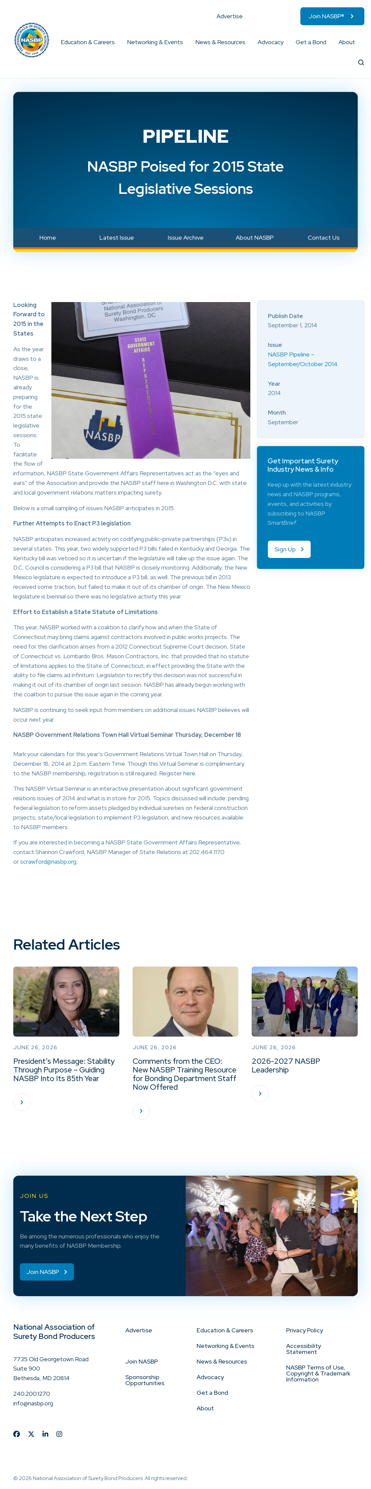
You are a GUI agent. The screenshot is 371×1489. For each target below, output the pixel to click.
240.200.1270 (31, 1393)
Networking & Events (155, 42)
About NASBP (255, 237)
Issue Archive (186, 237)
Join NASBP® (326, 16)
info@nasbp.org (33, 1403)
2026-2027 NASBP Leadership (286, 1065)
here (189, 773)
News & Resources (220, 42)
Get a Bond (311, 42)
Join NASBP (141, 1361)
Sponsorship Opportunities (144, 1380)
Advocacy (270, 42)
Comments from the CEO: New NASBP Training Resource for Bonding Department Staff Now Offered (184, 1074)
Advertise (229, 16)
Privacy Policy (304, 1330)
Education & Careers (88, 42)
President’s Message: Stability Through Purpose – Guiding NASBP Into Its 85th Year (64, 1069)
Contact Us (324, 237)
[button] (115, 42)
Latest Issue (116, 237)
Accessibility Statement (303, 1349)
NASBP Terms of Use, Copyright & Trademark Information (318, 1373)
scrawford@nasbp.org (48, 861)
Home (47, 237)
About (347, 42)
